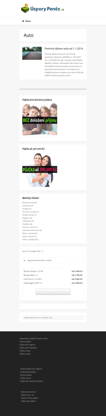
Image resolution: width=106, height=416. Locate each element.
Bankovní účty (28, 202)
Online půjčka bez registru (31, 369)
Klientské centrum (28, 392)
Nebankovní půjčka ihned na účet (34, 338)
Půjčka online (25, 354)
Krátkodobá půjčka (28, 372)
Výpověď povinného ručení (39, 260)
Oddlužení (26, 221)
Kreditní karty (28, 215)
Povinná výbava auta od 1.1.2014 (64, 48)
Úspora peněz (28, 236)
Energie (25, 208)
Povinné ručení (28, 227)
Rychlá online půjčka (29, 398)
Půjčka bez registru (28, 344)
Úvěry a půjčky (28, 239)
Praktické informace (30, 230)
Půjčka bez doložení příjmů (31, 381)
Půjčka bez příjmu (28, 401)
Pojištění (26, 224)
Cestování (26, 205)
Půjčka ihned (25, 351)
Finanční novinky (29, 212)
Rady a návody (28, 233)
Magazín (25, 218)
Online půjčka (25, 341)
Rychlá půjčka (26, 375)
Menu (26, 21)
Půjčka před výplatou (28, 347)
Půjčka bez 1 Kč (27, 395)
